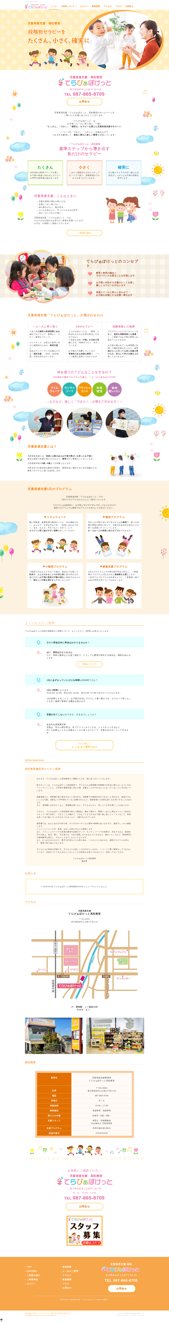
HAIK (142, 1315)
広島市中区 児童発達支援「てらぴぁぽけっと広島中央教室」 (84, 1300)
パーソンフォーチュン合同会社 (46, 1313)
